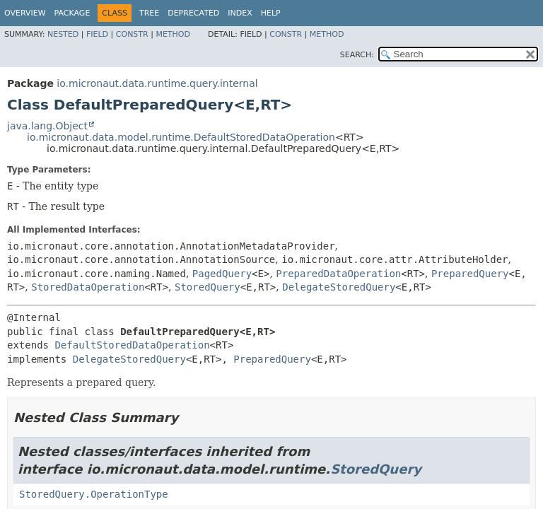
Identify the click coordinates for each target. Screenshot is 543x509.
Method (173, 34)
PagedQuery (222, 273)
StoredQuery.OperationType (93, 494)
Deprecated (193, 13)
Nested (62, 34)
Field (97, 34)
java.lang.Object (47, 125)
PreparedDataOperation (338, 273)
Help (271, 13)
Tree (149, 13)
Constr (132, 34)
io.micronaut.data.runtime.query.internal (157, 83)
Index (240, 13)
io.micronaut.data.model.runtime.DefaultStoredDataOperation (181, 137)
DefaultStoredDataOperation (131, 345)
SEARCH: (357, 54)
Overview (25, 13)
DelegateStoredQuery (338, 287)
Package (72, 13)
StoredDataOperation (87, 287)
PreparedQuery (470, 273)
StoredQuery (207, 287)
